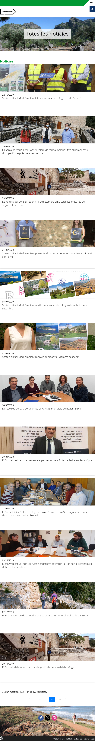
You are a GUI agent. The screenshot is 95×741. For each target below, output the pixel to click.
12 (53, 699)
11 (47, 699)
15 (61, 699)
